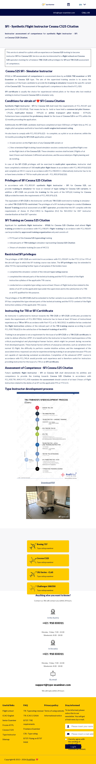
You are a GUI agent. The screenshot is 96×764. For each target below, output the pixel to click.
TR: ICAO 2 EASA (31, 715)
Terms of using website (54, 711)
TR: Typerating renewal (33, 711)
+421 (53, 622)
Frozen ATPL (8, 725)
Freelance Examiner (31, 729)
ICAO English (8, 715)
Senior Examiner (9, 720)
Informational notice (53, 715)
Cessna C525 (8, 730)
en (80, 4)
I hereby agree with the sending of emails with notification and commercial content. (77, 744)
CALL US (86, 12)
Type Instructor (9, 734)
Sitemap (6, 739)
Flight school (8, 711)
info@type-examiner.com (64, 12)
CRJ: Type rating (30, 733)
